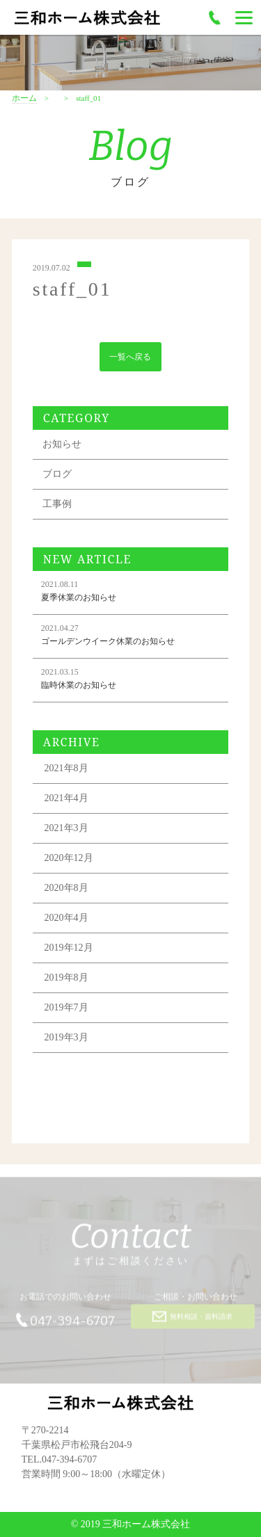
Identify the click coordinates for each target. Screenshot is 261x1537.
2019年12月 (69, 950)
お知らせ (61, 447)
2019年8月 (66, 980)
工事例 (57, 506)
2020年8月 (66, 890)
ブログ (57, 477)
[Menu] (244, 17)
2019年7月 (66, 1010)
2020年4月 (66, 920)
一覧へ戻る (130, 359)
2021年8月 (66, 771)
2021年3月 (66, 831)
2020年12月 (69, 860)
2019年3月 (66, 1040)
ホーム (24, 98)
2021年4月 (66, 801)
